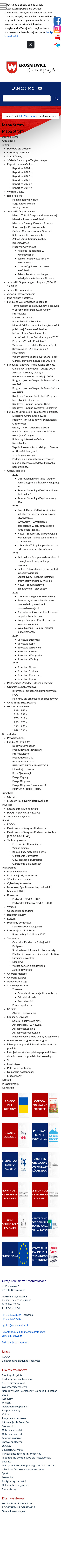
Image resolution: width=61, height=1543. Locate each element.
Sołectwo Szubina (28, 671)
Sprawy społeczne (17, 985)
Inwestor (7, 804)
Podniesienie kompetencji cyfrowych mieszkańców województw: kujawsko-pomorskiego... (34, 462)
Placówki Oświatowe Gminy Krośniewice (35, 1036)
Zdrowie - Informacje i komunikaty (37, 993)
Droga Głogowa (21, 781)
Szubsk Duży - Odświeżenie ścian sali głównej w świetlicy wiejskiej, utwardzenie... (36, 513)
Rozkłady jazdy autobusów (22, 875)
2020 (15, 474)
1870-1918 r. (19, 718)
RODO (11, 824)
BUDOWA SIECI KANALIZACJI (30, 765)
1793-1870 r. (19, 722)
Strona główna (10, 136)
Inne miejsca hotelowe (20, 297)
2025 (15, 663)
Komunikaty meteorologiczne (29, 851)
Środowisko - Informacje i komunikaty (33, 950)
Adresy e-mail (20, 207)
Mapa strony (14, 1075)
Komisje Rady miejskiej (25, 199)
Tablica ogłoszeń (16, 839)
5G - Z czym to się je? (19, 879)
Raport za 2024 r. (22, 168)
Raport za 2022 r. (22, 175)
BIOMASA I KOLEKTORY (26, 788)
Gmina (5, 144)
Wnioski (11, 906)
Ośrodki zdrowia (27, 997)
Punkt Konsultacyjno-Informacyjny (27, 1040)
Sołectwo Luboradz (29, 639)
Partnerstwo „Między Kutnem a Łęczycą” (30, 682)
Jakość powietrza (22, 969)
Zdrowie (17, 989)
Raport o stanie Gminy (20, 164)
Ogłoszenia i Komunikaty (26, 843)
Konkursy (12, 894)
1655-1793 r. (19, 726)
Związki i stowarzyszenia (21, 293)
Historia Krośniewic (18, 706)
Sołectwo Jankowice (29, 647)
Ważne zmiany (20, 847)
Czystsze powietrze (23, 957)
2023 (15, 592)
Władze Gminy (15, 191)
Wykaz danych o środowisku (28, 965)
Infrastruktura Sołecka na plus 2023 (38, 337)
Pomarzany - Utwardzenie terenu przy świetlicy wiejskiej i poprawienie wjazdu (36, 604)
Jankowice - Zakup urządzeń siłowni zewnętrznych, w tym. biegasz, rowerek (38, 560)
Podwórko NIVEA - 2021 (26, 898)
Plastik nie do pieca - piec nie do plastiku (35, 953)
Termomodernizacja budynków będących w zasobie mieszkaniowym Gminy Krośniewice (35, 309)
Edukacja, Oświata (17, 1016)
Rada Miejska (14, 195)
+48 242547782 (11, 1318)
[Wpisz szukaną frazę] (27, 98)
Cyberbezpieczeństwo (19, 883)
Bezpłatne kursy (16, 914)
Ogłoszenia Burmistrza (25, 855)
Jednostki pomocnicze (19, 289)
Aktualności (8, 140)
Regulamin (8, 1087)
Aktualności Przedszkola (26, 1032)
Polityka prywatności (19, 1067)
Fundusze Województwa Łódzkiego (27, 301)
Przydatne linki (15, 737)
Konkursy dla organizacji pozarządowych (35, 698)
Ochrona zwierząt (17, 977)
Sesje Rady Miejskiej (23, 203)
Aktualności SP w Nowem (26, 1024)
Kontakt (6, 1079)
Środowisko (13, 938)
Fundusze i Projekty (18, 741)
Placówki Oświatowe (24, 246)
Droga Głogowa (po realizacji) (29, 784)
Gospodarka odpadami (20, 910)
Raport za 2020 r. (22, 183)
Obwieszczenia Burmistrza (27, 859)
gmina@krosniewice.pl (15, 1325)
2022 (15, 553)
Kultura (11, 918)
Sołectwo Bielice (27, 651)
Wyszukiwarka (10, 1083)
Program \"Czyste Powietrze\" (29, 340)
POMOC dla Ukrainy (19, 148)
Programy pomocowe (19, 922)
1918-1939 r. (19, 714)
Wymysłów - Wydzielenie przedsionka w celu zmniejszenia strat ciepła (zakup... (36, 525)
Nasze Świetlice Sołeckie (26, 321)
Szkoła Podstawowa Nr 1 (26, 1020)
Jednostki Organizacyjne (21, 211)
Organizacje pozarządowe (21, 686)
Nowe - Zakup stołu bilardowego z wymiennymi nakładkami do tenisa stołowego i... (37, 537)
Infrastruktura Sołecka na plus (29, 333)
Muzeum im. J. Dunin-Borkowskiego (27, 800)
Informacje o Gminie (18, 152)
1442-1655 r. (19, 729)
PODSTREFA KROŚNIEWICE (23, 812)
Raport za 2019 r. (22, 187)
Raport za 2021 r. (22, 179)
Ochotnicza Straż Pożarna (21, 702)
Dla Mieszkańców (29, 115)
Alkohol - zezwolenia (24, 1012)
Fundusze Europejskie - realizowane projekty (32, 411)
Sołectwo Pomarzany (30, 674)
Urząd (5, 820)
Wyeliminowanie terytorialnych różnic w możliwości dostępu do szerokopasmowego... (35, 450)
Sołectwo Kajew (27, 678)
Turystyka (7, 792)
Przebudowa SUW (22, 757)
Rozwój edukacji (21, 773)
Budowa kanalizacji (23, 761)
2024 (15, 635)
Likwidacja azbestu (23, 769)
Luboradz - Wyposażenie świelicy (36, 596)
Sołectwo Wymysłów (30, 655)
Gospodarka (9, 733)
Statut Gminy (14, 156)
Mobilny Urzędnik (17, 871)
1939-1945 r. (19, 710)
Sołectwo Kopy (26, 643)
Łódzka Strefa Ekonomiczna (22, 808)
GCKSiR (11, 796)
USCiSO (11, 1008)
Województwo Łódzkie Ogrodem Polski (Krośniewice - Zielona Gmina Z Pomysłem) (34, 348)
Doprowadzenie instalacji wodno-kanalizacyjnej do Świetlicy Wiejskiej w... (38, 482)
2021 (15, 506)
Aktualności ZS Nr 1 (23, 1028)
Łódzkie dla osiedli (22, 317)
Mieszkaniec (9, 867)
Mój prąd (17, 961)
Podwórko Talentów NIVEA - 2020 (32, 902)
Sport (10, 1060)
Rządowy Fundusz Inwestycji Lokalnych (34, 407)
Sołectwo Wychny (28, 659)
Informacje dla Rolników (20, 930)
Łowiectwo (13, 1063)
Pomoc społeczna (22, 1005)
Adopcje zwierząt (17, 981)
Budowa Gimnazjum (23, 745)
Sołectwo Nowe (27, 667)
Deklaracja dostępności (20, 1071)
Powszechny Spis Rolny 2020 (28, 934)
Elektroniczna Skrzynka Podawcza (26, 828)
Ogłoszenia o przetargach (26, 863)
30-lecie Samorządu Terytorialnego (27, 160)
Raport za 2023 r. (22, 172)
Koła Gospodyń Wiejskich (27, 926)
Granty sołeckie (16, 470)
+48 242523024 (12, 1314)
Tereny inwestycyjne (18, 816)
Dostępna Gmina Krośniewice (29, 415)
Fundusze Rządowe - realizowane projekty (31, 364)
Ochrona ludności (17, 973)
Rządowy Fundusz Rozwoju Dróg (31, 403)
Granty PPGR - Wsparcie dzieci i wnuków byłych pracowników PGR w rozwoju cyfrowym (33, 431)
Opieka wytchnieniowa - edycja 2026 (33, 368)
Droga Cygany (20, 777)
